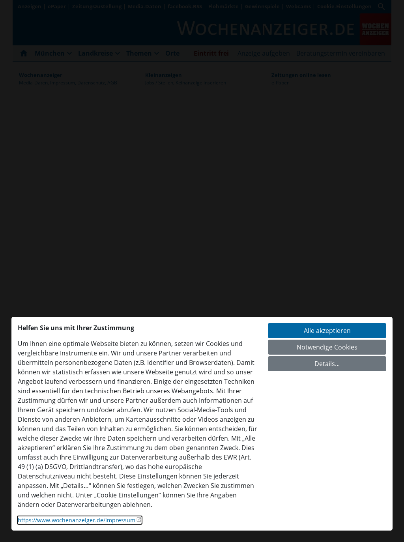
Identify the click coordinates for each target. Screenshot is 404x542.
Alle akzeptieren (327, 330)
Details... (327, 363)
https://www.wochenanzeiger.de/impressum (76, 520)
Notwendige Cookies (327, 347)
